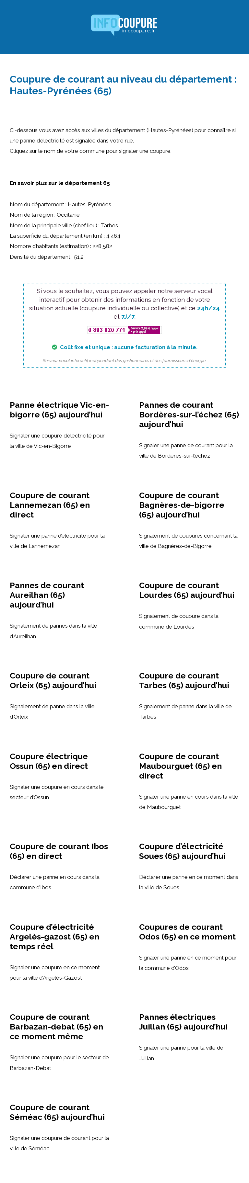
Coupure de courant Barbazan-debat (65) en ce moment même (56, 1026)
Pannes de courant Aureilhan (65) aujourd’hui (47, 594)
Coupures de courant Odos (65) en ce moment (187, 931)
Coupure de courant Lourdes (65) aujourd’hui (186, 590)
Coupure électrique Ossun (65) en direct (49, 761)
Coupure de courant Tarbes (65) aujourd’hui (184, 680)
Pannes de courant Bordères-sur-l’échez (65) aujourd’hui (189, 414)
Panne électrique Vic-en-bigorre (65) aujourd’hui (59, 409)
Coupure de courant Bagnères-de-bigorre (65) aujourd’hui (181, 504)
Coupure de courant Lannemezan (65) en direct (50, 504)
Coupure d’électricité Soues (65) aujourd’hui (182, 851)
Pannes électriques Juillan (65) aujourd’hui (183, 1021)
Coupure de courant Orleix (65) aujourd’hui (53, 680)
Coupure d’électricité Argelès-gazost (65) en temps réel (54, 936)
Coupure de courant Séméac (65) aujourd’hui (57, 1112)
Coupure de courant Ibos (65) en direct (59, 851)
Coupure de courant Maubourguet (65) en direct (180, 765)
